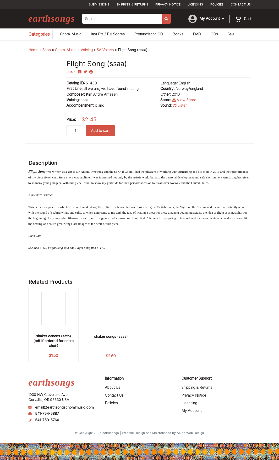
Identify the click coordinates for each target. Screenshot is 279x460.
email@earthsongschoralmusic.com (64, 407)
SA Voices (105, 50)
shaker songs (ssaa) (111, 336)
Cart (247, 19)
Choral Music (66, 50)
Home (33, 50)
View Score (184, 100)
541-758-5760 (47, 420)
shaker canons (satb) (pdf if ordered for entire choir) (53, 341)
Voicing (87, 50)
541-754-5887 (47, 413)
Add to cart (100, 130)
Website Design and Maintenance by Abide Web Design (163, 433)
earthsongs (51, 18)
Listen (180, 105)
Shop (47, 50)
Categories (39, 34)
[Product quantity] (75, 130)
